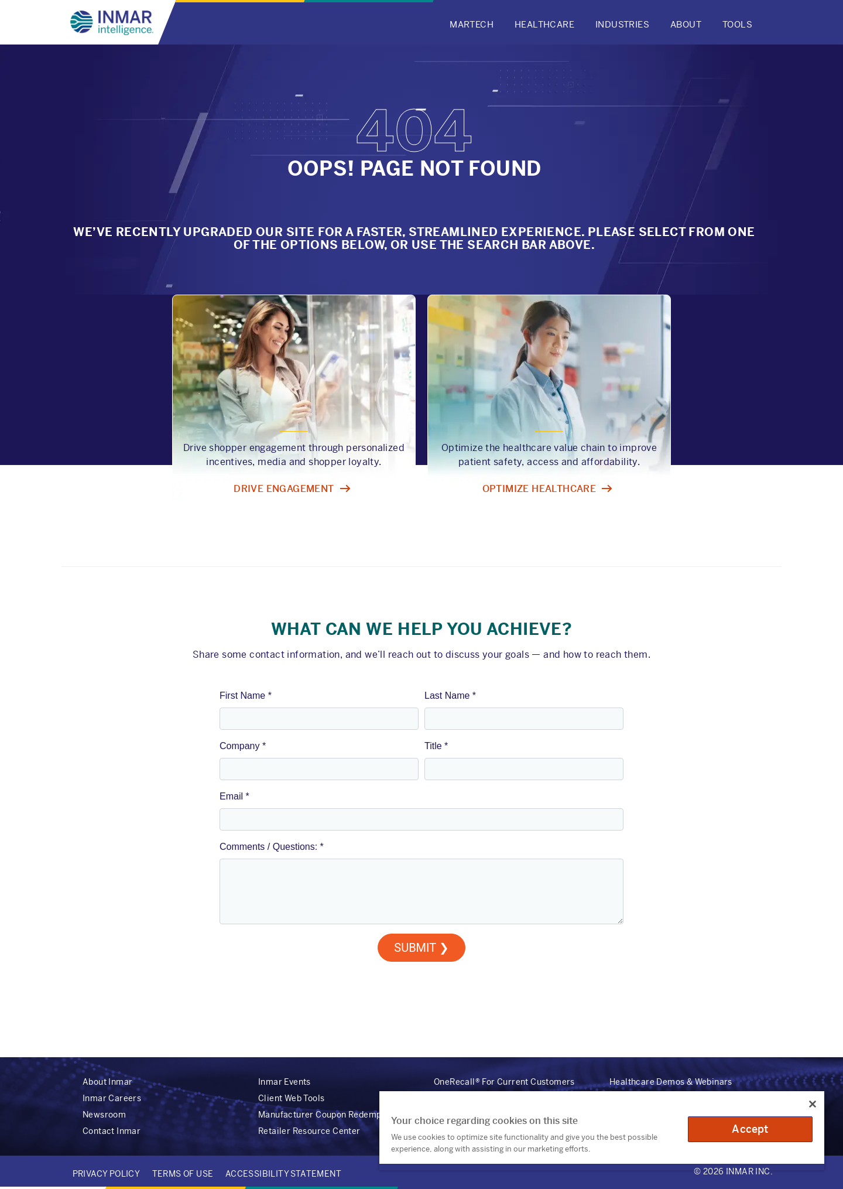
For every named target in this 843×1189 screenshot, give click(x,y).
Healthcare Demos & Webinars (670, 1082)
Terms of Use (183, 1173)
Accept (750, 1129)
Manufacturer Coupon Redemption (327, 1114)
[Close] (812, 1104)
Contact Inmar (111, 1131)
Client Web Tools (291, 1098)
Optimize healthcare (539, 489)
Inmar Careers (112, 1098)
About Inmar (107, 1082)
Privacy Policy (106, 1173)
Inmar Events (284, 1082)
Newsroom (104, 1114)
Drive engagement (284, 489)
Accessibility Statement (283, 1173)
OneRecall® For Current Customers (504, 1082)
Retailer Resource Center (309, 1131)
